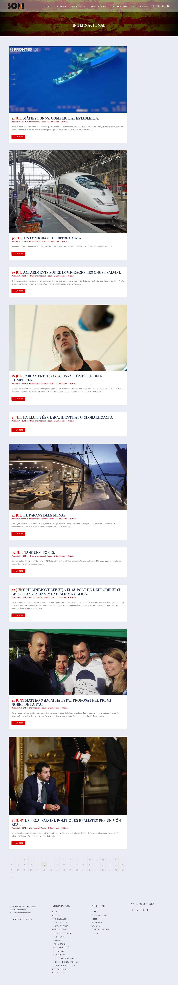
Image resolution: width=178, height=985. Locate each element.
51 (109, 869)
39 (31, 869)
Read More (18, 137)
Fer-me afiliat (61, 922)
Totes (43, 121)
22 (37, 864)
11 (83, 859)
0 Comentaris (53, 121)
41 (44, 869)
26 (64, 864)
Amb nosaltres (60, 919)
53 (123, 869)
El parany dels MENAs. (44, 515)
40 (37, 869)
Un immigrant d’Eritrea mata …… (56, 238)
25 (57, 864)
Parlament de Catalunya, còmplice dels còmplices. (56, 378)
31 (96, 864)
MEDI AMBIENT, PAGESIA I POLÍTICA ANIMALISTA (66, 964)
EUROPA (57, 940)
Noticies (56, 915)
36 (11, 869)
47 (83, 869)
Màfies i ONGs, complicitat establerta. (61, 118)
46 (77, 869)
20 (24, 864)
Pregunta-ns (59, 973)
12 (90, 859)
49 (96, 869)
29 (83, 864)
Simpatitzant (60, 926)
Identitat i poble (62, 933)
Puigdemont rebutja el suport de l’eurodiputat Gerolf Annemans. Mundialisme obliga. (65, 591)
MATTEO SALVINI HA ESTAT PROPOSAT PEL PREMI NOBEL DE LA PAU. (61, 702)
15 (109, 859)
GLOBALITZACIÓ (61, 947)
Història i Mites (60, 969)
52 (116, 869)
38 (24, 869)
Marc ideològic (60, 929)
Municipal (96, 922)
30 (90, 864)
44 (64, 869)
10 (77, 859)
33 (110, 864)
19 (18, 864)
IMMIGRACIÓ (59, 944)
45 (70, 869)
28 (77, 864)
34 (116, 864)
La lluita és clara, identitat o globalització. (68, 417)
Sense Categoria (100, 929)
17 (123, 859)
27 (70, 864)
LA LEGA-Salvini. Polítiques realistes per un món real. (66, 822)
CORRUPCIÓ (59, 955)
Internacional (34, 121)
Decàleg (56, 912)
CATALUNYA (59, 937)
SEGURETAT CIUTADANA (65, 958)
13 (96, 859)
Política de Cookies (21, 919)
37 (18, 869)
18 (11, 864)
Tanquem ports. (39, 552)
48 (90, 869)
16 (116, 859)
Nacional (44, 383)
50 (103, 869)
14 (103, 859)
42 (51, 869)
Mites (94, 919)
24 (51, 864)
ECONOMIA (58, 951)
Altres (31, 276)
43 (57, 869)
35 (123, 864)
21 (31, 864)
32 (103, 864)
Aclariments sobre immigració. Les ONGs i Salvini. (72, 272)
